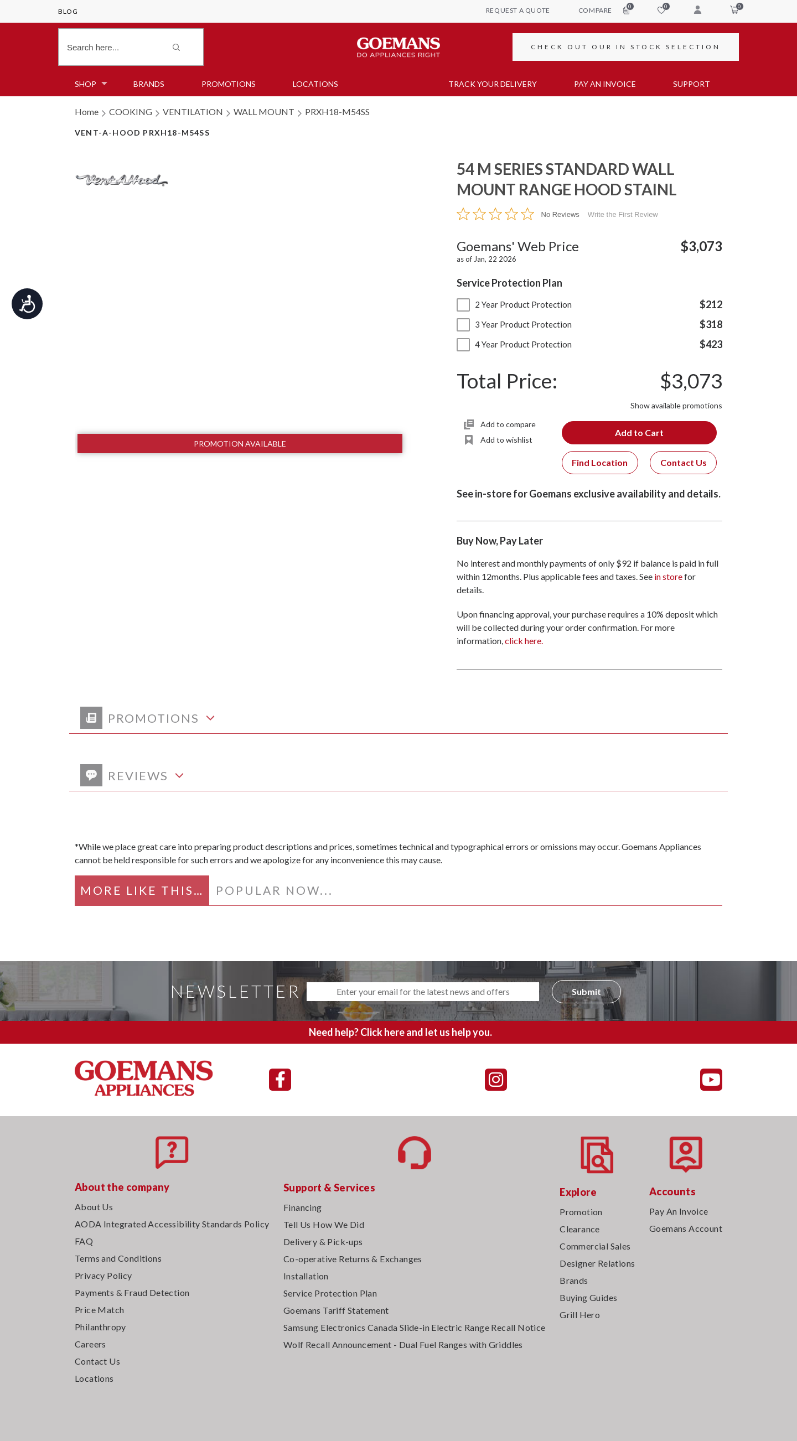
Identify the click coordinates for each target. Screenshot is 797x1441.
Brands (148, 84)
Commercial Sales (595, 1246)
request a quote (518, 10)
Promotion (581, 1211)
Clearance (580, 1229)
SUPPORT (691, 84)
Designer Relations (597, 1263)
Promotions (228, 84)
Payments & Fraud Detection (132, 1292)
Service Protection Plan (330, 1293)
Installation (306, 1276)
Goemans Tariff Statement (336, 1310)
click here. (524, 640)
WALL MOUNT (264, 111)
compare (603, 10)
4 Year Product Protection (514, 344)
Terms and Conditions (118, 1258)
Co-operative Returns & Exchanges (352, 1258)
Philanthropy (100, 1326)
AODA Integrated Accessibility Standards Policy (172, 1224)
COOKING (130, 111)
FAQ (84, 1241)
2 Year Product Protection (514, 304)
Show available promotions (676, 405)
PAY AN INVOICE (605, 84)
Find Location (600, 462)
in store (668, 576)
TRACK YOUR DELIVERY (492, 84)
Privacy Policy (103, 1275)
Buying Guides (588, 1297)
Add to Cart (639, 432)
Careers (90, 1344)
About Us (94, 1206)
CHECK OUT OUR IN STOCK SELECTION (626, 47)
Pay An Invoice (678, 1211)
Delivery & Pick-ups (323, 1241)
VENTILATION (193, 111)
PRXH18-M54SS (337, 111)
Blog (67, 11)
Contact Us (683, 462)
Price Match (99, 1309)
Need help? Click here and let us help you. (400, 1032)
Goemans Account (685, 1228)
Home (87, 111)
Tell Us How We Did (323, 1224)
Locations (315, 84)
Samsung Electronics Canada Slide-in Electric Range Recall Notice (414, 1327)
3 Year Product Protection (514, 324)
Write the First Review (623, 214)
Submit (586, 991)
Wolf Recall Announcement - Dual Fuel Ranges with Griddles (403, 1344)
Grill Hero (580, 1314)
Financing (302, 1207)
